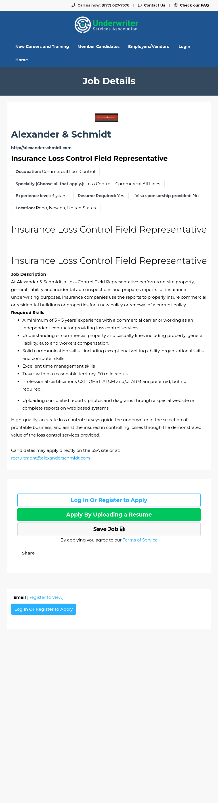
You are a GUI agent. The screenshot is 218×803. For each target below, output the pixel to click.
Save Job (109, 529)
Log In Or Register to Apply (109, 500)
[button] (27, 552)
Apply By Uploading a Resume (109, 514)
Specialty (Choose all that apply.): (50, 184)
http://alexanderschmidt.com (41, 148)
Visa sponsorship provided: (163, 195)
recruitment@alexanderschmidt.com (50, 458)
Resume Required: (97, 195)
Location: (25, 208)
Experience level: (33, 195)
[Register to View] (45, 597)
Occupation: (28, 171)
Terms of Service (140, 540)
